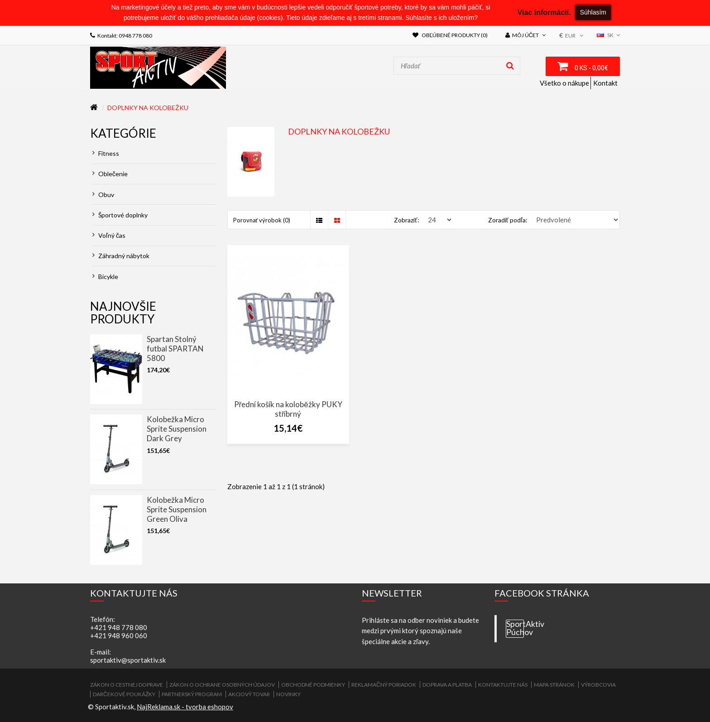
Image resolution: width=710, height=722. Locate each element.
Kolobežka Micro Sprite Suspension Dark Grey (176, 428)
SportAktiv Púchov (515, 628)
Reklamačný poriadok (383, 684)
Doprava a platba (447, 684)
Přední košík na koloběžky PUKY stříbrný (288, 409)
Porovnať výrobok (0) (262, 220)
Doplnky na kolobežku (147, 107)
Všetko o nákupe (564, 83)
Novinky (288, 694)
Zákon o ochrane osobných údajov (222, 684)
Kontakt (605, 83)
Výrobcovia (598, 684)
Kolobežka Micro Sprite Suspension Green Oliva (176, 509)
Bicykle (105, 276)
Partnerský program (192, 694)
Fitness (105, 153)
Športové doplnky (120, 215)
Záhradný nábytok (120, 256)
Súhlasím (593, 12)
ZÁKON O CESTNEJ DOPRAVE (126, 684)
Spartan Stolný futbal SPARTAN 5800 (175, 348)
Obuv (103, 194)
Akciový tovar (249, 694)
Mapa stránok (554, 684)
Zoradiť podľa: (508, 220)
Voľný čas (108, 235)
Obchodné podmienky (313, 684)
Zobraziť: (406, 220)
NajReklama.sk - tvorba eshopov (185, 707)
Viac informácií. (544, 12)
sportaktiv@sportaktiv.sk (128, 660)
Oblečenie (110, 174)
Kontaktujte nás (503, 684)
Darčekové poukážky (124, 694)
